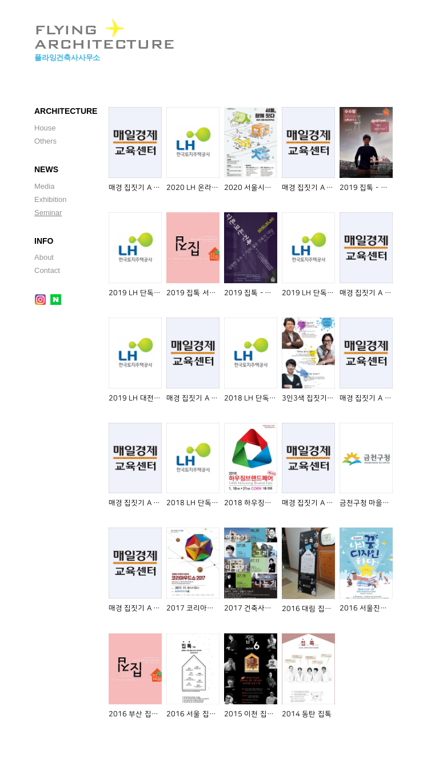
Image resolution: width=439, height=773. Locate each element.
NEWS (46, 169)
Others (45, 141)
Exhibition (50, 199)
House (45, 128)
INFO (43, 240)
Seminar (48, 212)
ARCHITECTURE (65, 111)
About (44, 257)
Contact (47, 270)
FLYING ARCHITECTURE (104, 32)
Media (44, 186)
